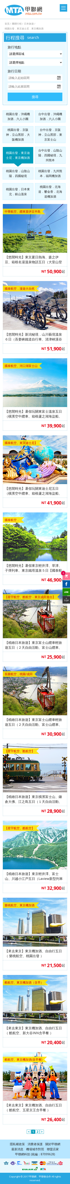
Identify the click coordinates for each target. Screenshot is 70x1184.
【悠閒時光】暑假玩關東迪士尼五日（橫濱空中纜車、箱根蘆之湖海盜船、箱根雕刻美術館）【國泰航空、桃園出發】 (33, 491)
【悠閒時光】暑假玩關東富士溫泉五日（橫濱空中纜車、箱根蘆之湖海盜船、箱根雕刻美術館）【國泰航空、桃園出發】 (33, 414)
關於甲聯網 (52, 1144)
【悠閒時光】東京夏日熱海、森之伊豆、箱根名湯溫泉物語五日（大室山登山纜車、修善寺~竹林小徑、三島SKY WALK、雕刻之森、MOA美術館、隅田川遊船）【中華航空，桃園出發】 (33, 259)
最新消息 (17, 1149)
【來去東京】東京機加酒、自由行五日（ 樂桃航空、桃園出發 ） (33, 953)
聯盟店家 (53, 1149)
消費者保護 (35, 1144)
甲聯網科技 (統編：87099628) (35, 1154)
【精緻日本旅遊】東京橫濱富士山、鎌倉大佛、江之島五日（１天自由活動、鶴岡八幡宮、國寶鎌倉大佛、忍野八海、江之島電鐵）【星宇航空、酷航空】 (33, 799)
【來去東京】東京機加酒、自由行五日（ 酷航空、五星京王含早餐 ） (33, 1107)
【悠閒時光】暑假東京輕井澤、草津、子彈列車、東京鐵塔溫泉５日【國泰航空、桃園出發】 (33, 568)
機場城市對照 (35, 1149)
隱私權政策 (17, 1144)
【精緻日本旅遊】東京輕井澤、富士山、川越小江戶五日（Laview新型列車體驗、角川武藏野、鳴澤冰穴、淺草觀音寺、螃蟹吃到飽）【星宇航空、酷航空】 (34, 876)
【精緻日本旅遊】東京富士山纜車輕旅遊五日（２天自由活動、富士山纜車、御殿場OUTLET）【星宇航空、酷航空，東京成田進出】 (33, 645)
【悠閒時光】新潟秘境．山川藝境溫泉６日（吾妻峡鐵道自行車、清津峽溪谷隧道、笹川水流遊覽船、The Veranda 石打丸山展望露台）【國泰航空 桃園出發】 (34, 337)
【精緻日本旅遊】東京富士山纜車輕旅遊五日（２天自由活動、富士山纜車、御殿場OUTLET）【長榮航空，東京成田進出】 (33, 722)
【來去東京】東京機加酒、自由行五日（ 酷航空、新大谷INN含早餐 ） (33, 1030)
